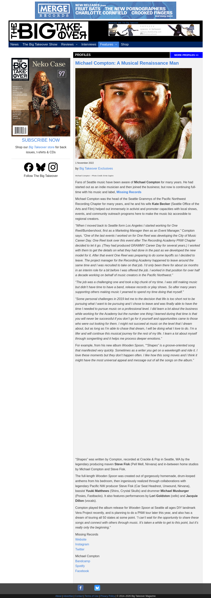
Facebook (82, 571)
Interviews (89, 44)
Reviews (67, 44)
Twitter (79, 549)
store (42, 147)
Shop (125, 44)
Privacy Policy (107, 596)
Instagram (82, 544)
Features (106, 44)
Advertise (68, 596)
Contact (79, 596)
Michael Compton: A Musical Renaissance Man (127, 63)
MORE (186, 55)
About (58, 596)
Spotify (80, 566)
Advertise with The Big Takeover (123, 22)
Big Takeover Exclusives (96, 168)
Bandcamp (82, 561)
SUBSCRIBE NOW (41, 140)
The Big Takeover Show (40, 44)
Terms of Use (92, 596)
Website (81, 539)
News (14, 44)
